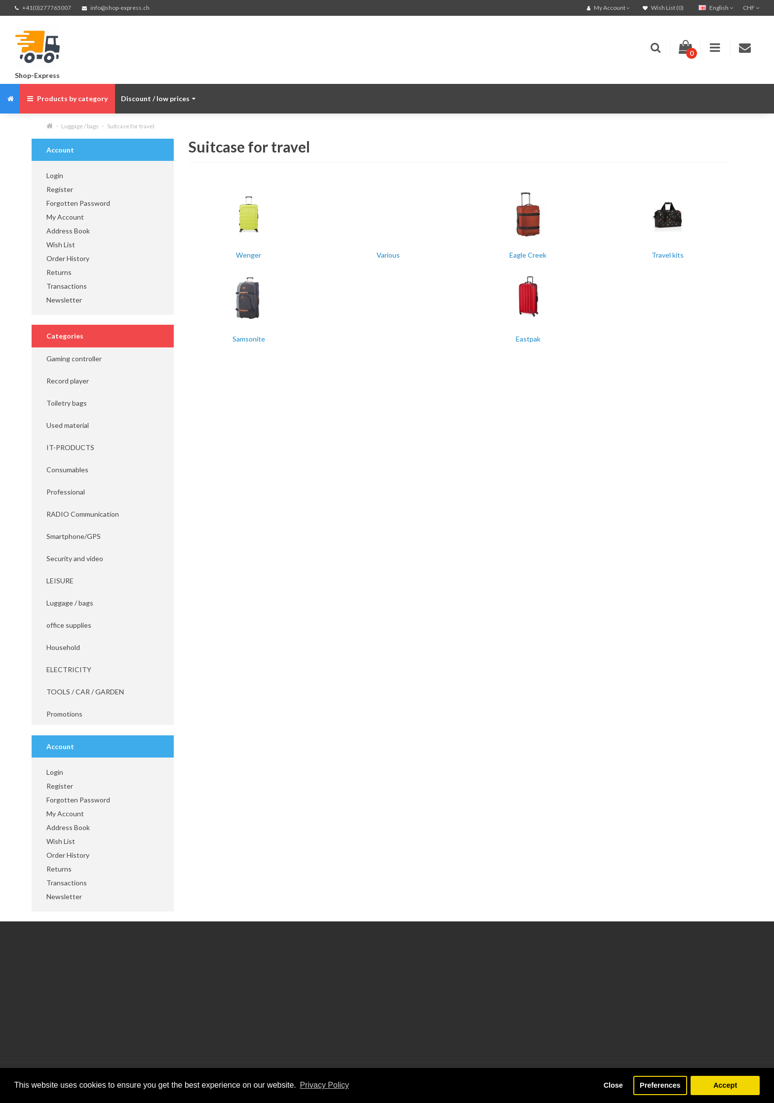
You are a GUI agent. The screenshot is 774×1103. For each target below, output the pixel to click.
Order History (67, 258)
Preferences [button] (660, 1085)
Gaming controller (74, 358)
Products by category (67, 98)
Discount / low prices (158, 98)
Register (59, 189)
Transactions (66, 286)
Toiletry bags (66, 403)
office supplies (68, 625)
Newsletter (64, 300)
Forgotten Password (78, 203)
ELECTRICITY (68, 669)
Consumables (67, 469)
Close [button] (613, 1085)
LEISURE (60, 580)
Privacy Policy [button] (324, 1085)
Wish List (60, 244)
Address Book (68, 231)
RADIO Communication (82, 514)
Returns (59, 272)
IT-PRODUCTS (70, 447)
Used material (67, 425)
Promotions (64, 714)
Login (54, 175)
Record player (67, 381)
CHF (751, 7)
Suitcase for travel (131, 126)
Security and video (74, 558)
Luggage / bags (80, 126)
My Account (65, 217)
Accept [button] (725, 1085)
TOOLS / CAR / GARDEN (85, 691)
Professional (65, 492)
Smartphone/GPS (73, 536)
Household (63, 647)
